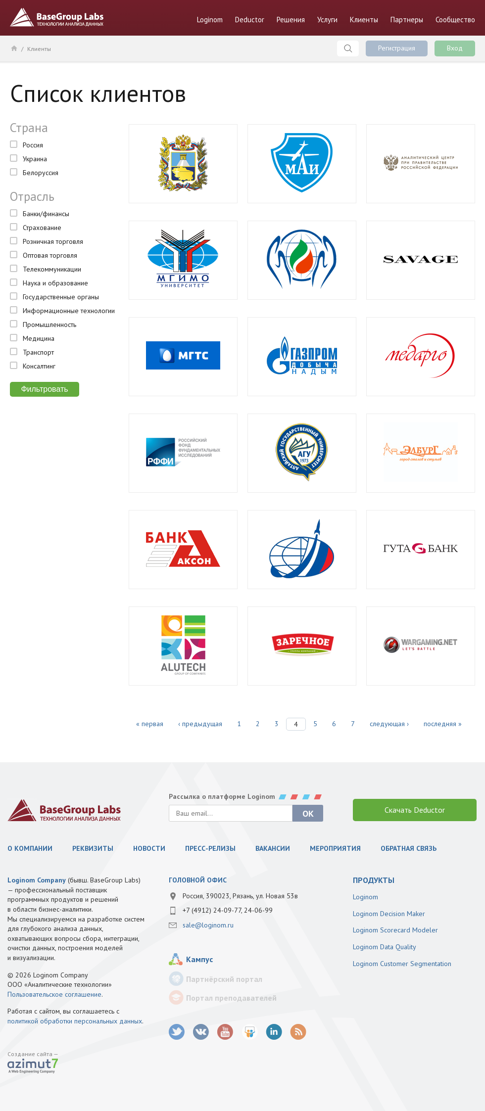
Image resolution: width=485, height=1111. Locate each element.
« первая (149, 723)
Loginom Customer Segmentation (402, 963)
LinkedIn (274, 1032)
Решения (291, 19)
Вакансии (272, 848)
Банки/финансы (46, 213)
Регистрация (396, 48)
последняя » (443, 723)
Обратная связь (408, 848)
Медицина (38, 338)
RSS (298, 1032)
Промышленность (49, 324)
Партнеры (406, 19)
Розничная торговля (53, 241)
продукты (373, 880)
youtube (225, 1032)
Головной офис (198, 880)
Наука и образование (55, 282)
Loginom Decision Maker (389, 913)
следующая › (389, 723)
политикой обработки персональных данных (74, 1021)
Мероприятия (335, 848)
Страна (29, 128)
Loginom (210, 19)
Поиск (348, 48)
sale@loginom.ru (208, 925)
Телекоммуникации (52, 269)
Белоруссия (40, 172)
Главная (13, 48)
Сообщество (455, 19)
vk (201, 1032)
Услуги (327, 19)
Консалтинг (39, 366)
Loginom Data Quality (384, 946)
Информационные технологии (69, 310)
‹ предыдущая (200, 723)
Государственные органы (61, 296)
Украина (35, 158)
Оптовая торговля (50, 255)
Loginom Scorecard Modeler (395, 930)
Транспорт (38, 352)
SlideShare (250, 1032)
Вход (455, 48)
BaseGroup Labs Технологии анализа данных (57, 17)
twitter (177, 1032)
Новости (149, 848)
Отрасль (32, 196)
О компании (29, 848)
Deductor (249, 19)
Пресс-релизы (210, 848)
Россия (33, 144)
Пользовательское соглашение (54, 994)
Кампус (199, 959)
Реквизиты (92, 848)
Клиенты (364, 19)
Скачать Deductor (415, 810)
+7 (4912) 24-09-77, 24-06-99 (228, 910)
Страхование (42, 227)
